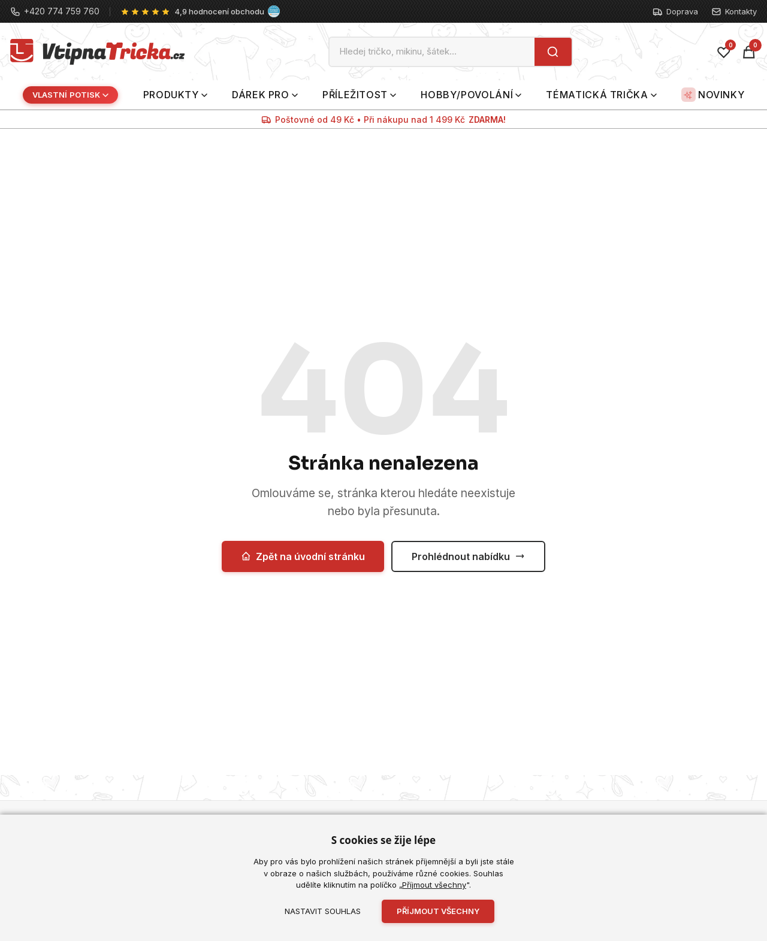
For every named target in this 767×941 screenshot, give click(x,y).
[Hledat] (553, 52)
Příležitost (359, 95)
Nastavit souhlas (323, 911)
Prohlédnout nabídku (468, 556)
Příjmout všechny (434, 884)
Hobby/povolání (471, 95)
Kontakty (734, 12)
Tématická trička (601, 95)
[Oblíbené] (724, 52)
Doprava (675, 12)
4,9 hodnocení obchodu (219, 11)
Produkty (175, 95)
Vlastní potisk (70, 94)
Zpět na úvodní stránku (303, 556)
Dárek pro (265, 95)
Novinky (712, 94)
